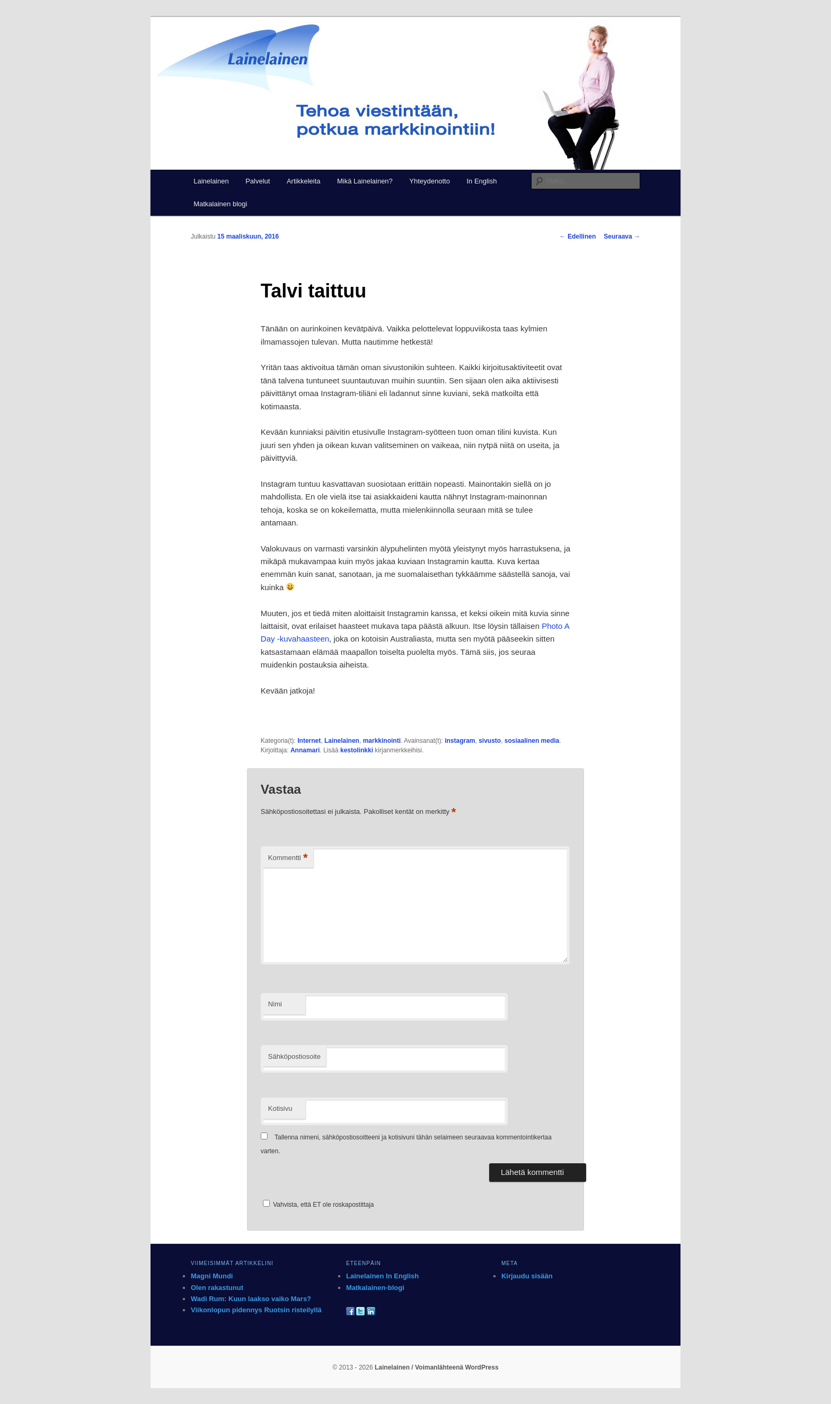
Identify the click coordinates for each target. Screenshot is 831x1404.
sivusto (490, 740)
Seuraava (622, 236)
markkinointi (382, 740)
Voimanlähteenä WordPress (457, 1367)
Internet (309, 740)
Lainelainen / (395, 1367)
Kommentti (288, 858)
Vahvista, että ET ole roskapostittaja (318, 1204)
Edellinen (578, 236)
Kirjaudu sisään (527, 1276)
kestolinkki (356, 750)
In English (481, 181)
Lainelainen (211, 181)
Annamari (305, 750)
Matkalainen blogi (220, 204)
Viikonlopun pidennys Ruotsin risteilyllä (256, 1310)
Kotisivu (280, 1108)
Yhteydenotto (429, 181)
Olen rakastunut (217, 1288)
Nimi (275, 1004)
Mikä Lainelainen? (365, 181)
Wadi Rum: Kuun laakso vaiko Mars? (251, 1299)
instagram (460, 740)
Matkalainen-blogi (375, 1288)
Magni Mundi (212, 1276)
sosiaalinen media (532, 740)
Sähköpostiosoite (294, 1056)
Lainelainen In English (382, 1276)
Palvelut (257, 181)
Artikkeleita (304, 181)
